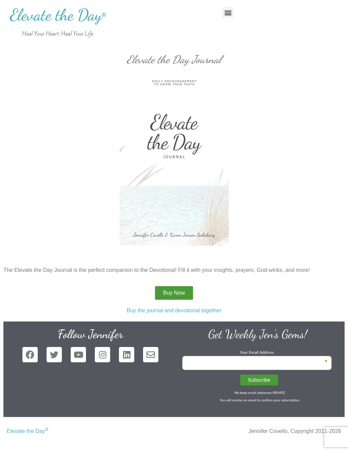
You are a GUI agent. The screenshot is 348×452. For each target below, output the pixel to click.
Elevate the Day (58, 14)
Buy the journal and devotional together (174, 310)
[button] (227, 12)
